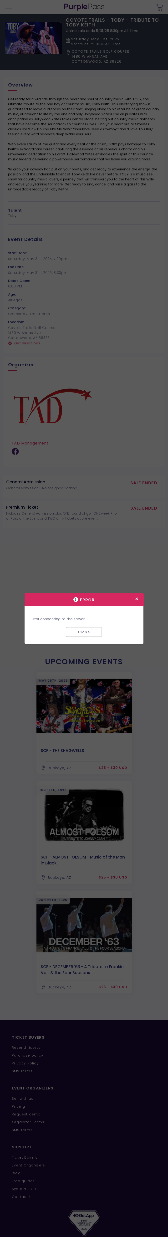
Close (84, 631)
